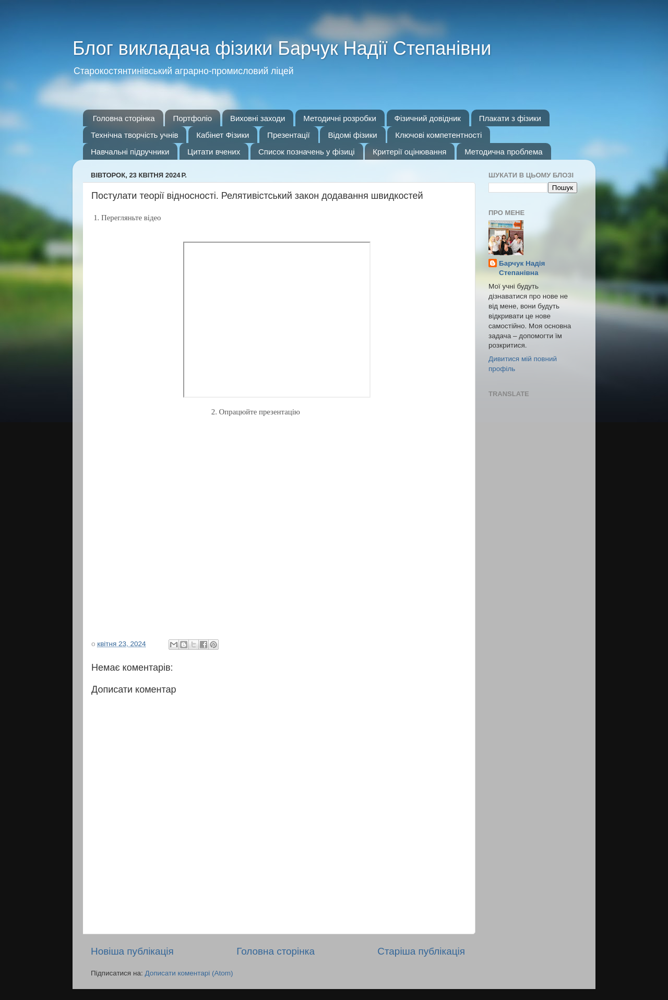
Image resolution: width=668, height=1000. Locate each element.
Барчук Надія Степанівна (522, 268)
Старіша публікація (421, 951)
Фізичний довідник (428, 118)
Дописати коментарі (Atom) (189, 973)
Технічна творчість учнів (134, 134)
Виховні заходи (257, 118)
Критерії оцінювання (409, 151)
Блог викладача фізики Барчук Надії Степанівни (282, 48)
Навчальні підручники (130, 151)
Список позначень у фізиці (306, 151)
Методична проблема (503, 151)
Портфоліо (192, 118)
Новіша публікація (132, 951)
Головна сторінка (124, 118)
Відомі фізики (352, 134)
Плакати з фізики (510, 118)
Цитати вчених (213, 151)
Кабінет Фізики (222, 134)
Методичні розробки (339, 118)
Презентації (288, 134)
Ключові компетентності (438, 134)
